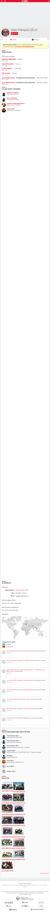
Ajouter (15, 33)
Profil (14, 39)
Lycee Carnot (26, 708)
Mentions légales (32, 893)
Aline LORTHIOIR (12, 98)
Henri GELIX (10, 760)
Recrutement (45, 891)
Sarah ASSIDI (10, 109)
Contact (13, 891)
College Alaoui (26, 718)
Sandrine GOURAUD (13, 92)
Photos (36, 39)
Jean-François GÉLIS (12, 651)
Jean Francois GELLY (13, 745)
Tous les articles (38, 891)
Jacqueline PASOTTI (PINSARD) (33, 670)
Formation (26, 891)
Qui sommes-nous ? (6, 891)
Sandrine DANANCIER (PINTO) (15, 103)
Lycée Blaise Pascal (8, 78)
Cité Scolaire (6, 73)
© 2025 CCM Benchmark (25, 894)
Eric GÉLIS (10, 755)
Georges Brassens (28, 680)
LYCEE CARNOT (7, 68)
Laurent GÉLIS (11, 750)
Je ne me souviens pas (16, 671)
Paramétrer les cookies (22, 893)
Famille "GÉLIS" (11, 771)
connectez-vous (8, 47)
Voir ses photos (44, 873)
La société (32, 891)
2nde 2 (44, 651)
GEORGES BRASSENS (9, 59)
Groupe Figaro (40, 893)
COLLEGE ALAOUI (8, 64)
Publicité (21, 891)
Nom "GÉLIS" (10, 766)
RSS (17, 891)
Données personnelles (11, 893)
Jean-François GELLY (13, 736)
